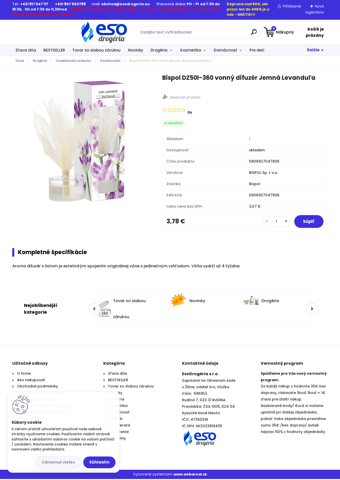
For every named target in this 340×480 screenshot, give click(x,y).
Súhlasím (99, 462)
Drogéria (159, 50)
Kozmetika (190, 50)
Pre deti (257, 50)
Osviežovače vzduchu (73, 60)
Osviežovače (110, 60)
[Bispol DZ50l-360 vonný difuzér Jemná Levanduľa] (79, 140)
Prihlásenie (292, 6)
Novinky (135, 50)
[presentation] (94, 309)
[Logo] (43, 32)
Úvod (20, 60)
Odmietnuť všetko (58, 462)
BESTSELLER (54, 50)
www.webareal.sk (190, 475)
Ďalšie (313, 50)
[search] (219, 34)
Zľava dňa (26, 50)
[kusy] (274, 222)
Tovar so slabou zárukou (96, 50)
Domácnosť (225, 50)
